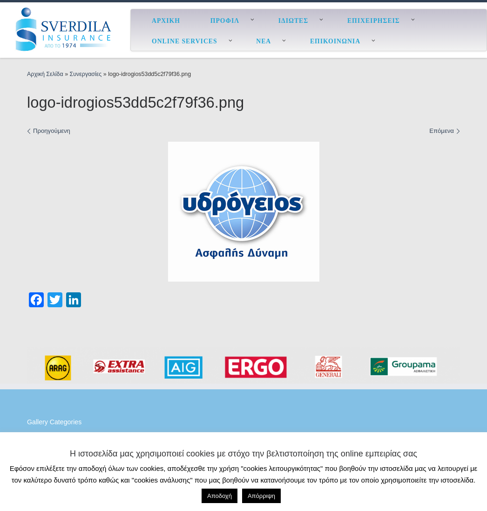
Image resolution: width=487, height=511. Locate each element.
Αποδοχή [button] (219, 495)
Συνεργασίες (86, 74)
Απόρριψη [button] (261, 495)
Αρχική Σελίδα (46, 74)
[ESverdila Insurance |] (65, 29)
